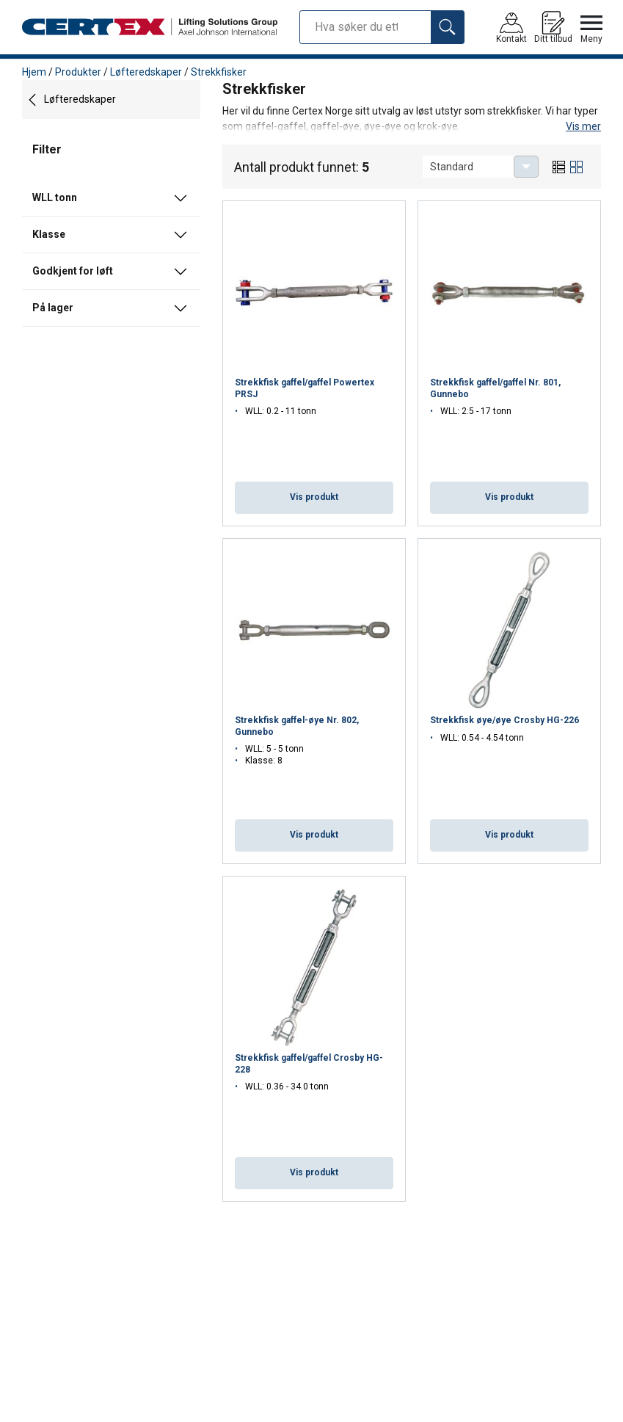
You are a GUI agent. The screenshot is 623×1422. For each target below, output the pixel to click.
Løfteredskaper (146, 72)
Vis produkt (314, 497)
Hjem (34, 72)
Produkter (78, 72)
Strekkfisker (219, 72)
